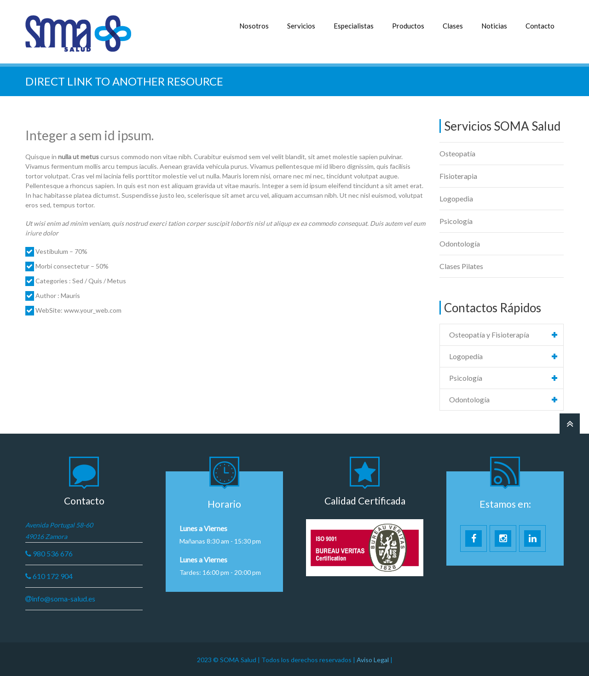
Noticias (494, 26)
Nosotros (254, 26)
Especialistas (354, 26)
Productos (408, 26)
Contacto (539, 26)
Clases (453, 26)
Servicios (301, 26)
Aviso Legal (373, 659)
